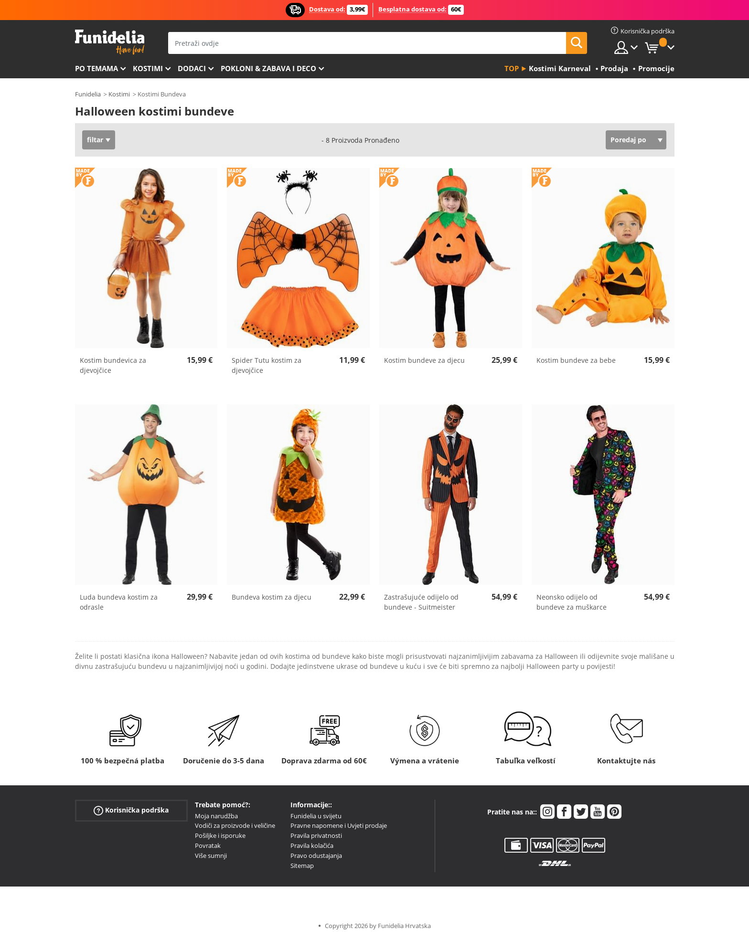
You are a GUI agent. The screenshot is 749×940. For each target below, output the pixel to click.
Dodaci (192, 68)
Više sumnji (211, 855)
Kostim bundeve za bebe (576, 360)
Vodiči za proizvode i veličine (235, 825)
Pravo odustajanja (316, 855)
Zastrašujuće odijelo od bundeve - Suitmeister (421, 602)
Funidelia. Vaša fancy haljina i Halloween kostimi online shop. (109, 42)
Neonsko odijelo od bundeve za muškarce (571, 602)
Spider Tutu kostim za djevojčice (266, 365)
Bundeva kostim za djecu (271, 597)
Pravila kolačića (311, 845)
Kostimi (148, 68)
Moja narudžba (216, 816)
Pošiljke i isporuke (220, 835)
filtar (95, 139)
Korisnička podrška (131, 810)
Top (511, 68)
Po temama (96, 68)
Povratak (208, 845)
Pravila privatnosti (316, 835)
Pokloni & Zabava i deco (268, 68)
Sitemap (302, 865)
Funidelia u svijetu (316, 816)
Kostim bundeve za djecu (424, 360)
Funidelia (88, 94)
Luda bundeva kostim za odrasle (119, 602)
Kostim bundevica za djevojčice (113, 365)
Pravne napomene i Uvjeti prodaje (338, 825)
